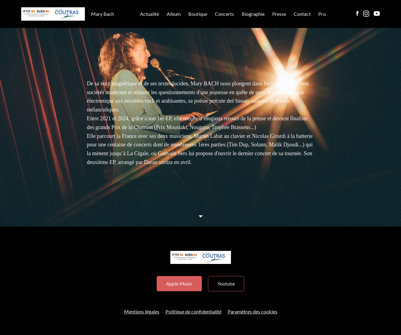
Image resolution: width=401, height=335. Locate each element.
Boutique (197, 14)
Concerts (224, 14)
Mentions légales (141, 311)
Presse (279, 14)
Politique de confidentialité (193, 311)
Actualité (149, 14)
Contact (302, 14)
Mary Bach (67, 14)
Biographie (253, 14)
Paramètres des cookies (252, 311)
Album (174, 14)
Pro (322, 14)
